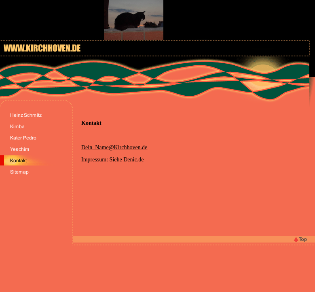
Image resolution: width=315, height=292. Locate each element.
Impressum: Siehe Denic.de (112, 160)
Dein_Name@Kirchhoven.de (114, 147)
